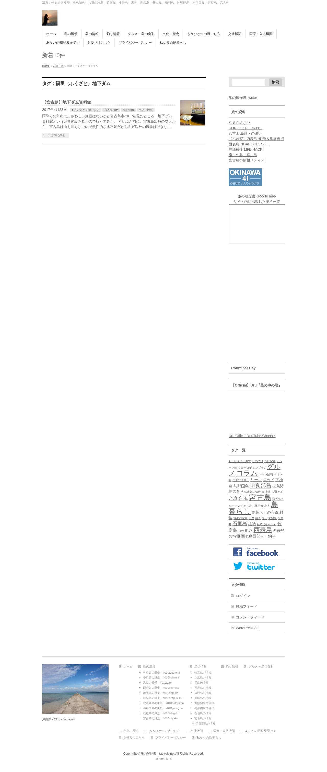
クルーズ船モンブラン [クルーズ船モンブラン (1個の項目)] (252, 467)
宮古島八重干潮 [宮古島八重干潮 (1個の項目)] (253, 505)
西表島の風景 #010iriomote (161, 687)
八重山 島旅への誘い (245, 133)
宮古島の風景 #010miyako (160, 718)
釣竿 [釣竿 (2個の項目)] (272, 536)
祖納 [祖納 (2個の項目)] (252, 524)
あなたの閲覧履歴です (260, 731)
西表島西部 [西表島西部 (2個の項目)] (250, 536)
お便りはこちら (134, 737)
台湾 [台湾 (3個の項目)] (233, 498)
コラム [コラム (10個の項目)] (247, 473)
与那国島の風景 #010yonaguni (163, 708)
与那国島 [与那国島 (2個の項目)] (241, 486)
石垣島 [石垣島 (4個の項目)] (239, 523)
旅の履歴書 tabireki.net (157, 753)
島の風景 (149, 666)
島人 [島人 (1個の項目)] (267, 505)
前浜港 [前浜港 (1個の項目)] (266, 491)
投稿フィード (246, 606)
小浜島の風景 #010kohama (161, 677)
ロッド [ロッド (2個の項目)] (268, 480)
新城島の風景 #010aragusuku (162, 697)
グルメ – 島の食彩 (261, 666)
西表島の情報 (202, 687)
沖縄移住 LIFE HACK (245, 149)
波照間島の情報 (204, 703)
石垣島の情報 (202, 713)
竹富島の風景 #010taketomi (161, 672)
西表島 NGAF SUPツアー (249, 144)
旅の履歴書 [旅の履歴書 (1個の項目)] (240, 518)
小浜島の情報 (202, 677)
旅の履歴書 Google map (257, 196)
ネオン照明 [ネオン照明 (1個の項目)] (266, 474)
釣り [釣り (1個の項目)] (264, 536)
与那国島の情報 (204, 708)
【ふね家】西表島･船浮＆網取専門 (256, 139)
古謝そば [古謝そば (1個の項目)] (277, 491)
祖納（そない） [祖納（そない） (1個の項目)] (266, 524)
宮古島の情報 (202, 718)
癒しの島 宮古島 (243, 155)
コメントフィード (250, 617)
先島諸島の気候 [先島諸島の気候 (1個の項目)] (251, 491)
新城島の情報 (202, 697)
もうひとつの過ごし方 (86, 109)
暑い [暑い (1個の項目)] (264, 518)
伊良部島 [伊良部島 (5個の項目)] (260, 485)
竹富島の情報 (202, 672)
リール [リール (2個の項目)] (256, 480)
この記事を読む (56, 135)
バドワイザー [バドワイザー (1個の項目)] (240, 480)
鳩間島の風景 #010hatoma (160, 692)
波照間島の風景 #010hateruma (163, 703)
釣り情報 (232, 666)
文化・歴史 (146, 109)
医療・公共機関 (224, 731)
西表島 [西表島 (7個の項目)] (263, 529)
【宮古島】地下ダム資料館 (66, 102)
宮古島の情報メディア (246, 160)
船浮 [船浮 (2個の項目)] (249, 531)
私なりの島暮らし (209, 737)
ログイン (243, 596)
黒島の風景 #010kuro (157, 682)
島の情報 (128, 109)
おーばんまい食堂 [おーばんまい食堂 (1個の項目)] (240, 461)
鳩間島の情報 (202, 692)
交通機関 (197, 731)
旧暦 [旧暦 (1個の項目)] (251, 518)
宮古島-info (111, 109)
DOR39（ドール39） (245, 128)
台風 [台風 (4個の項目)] (243, 498)
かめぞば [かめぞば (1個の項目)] (257, 461)
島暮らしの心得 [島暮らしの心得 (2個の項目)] (265, 512)
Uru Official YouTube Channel (252, 436)
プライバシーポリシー (170, 737)
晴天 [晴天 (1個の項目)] (258, 518)
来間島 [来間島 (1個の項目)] (272, 518)
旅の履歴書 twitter (243, 98)
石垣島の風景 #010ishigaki (160, 713)
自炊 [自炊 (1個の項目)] (241, 530)
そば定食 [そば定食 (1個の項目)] (270, 461)
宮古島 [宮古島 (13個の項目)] (260, 497)
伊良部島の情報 (205, 723)
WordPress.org (248, 628)
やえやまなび (239, 123)
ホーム (128, 666)
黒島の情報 (201, 682)
